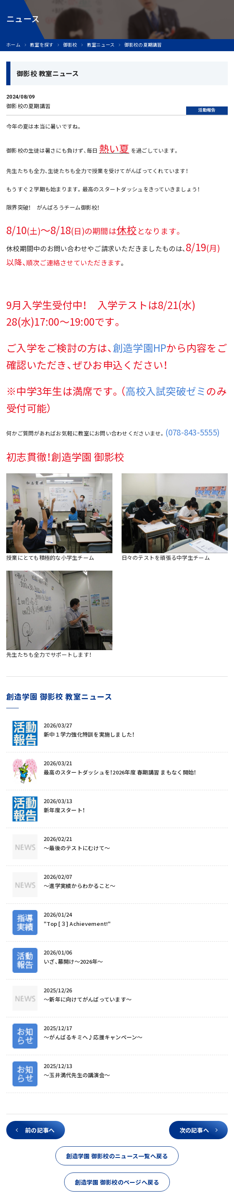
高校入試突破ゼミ (165, 390)
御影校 (70, 44)
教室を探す (41, 44)
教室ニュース (101, 44)
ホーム (13, 44)
